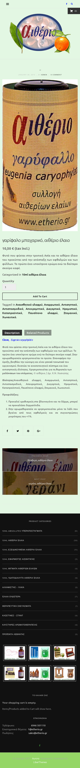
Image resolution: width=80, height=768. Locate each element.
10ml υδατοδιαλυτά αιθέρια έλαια (21, 578)
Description (12, 332)
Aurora (35, 758)
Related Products (38, 332)
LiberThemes (40, 762)
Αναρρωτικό (52, 304)
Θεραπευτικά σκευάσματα (16, 606)
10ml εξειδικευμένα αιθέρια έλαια (22, 550)
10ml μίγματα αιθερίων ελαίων (19, 568)
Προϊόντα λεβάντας (13, 634)
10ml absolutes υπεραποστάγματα (22, 531)
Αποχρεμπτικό (35, 308)
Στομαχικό (70, 313)
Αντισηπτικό (69, 304)
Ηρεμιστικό (69, 308)
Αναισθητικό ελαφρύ (29, 304)
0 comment (56, 75)
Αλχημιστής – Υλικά (13, 587)
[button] (6, 4)
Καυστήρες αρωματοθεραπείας (19, 625)
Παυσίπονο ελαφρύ (43, 313)
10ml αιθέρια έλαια (34, 274)
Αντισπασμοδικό (12, 308)
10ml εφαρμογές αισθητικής (18, 559)
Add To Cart (40, 296)
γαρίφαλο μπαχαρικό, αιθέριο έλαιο (36, 240)
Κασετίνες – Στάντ (12, 615)
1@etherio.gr (35, 729)
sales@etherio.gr (37, 732)
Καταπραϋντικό (12, 313)
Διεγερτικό (53, 308)
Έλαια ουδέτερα (11, 596)
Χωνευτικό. (9, 317)
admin (44, 75)
